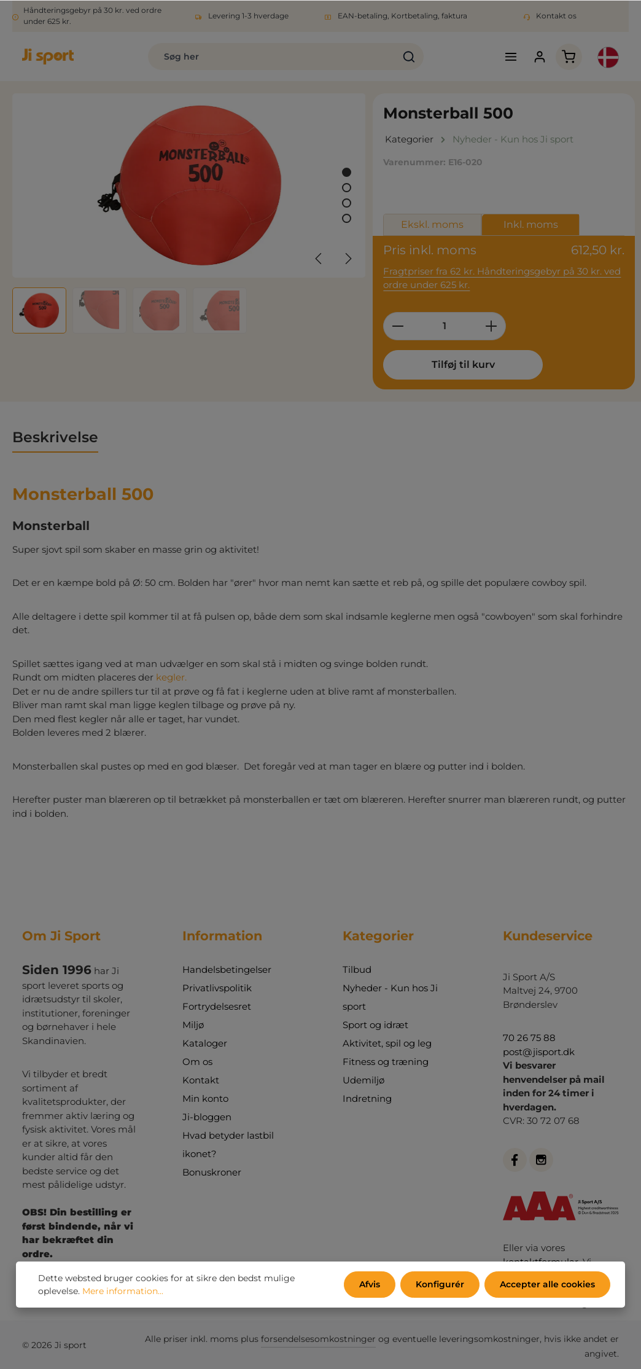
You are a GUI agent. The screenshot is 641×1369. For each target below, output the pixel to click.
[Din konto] (540, 57)
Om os (197, 1061)
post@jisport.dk (539, 1052)
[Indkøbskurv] (569, 57)
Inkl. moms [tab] (530, 224)
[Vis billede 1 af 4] (346, 172)
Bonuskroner (211, 1172)
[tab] (55, 437)
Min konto (205, 1098)
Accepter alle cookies (547, 1284)
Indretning (367, 1098)
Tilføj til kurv (463, 364)
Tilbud (357, 969)
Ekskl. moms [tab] (432, 224)
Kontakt (200, 1080)
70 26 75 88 (529, 1037)
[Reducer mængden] (397, 326)
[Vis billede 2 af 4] (346, 187)
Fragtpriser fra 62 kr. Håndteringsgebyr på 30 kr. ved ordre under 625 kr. (502, 278)
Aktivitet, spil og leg (387, 1043)
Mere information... (122, 1291)
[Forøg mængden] (491, 326)
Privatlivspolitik (217, 988)
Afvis (369, 1284)
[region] (189, 213)
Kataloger (204, 1043)
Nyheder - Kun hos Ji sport (390, 997)
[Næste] (347, 258)
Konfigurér (440, 1284)
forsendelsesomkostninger (318, 1338)
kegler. (171, 677)
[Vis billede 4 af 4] (346, 218)
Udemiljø (363, 1080)
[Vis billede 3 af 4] (346, 203)
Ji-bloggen (206, 1117)
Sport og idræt (375, 1025)
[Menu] (511, 57)
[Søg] (409, 56)
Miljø (193, 1025)
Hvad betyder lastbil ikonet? (228, 1144)
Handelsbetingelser (226, 969)
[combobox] (271, 56)
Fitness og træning (386, 1061)
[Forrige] (319, 258)
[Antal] (444, 326)
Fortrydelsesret (216, 1006)
